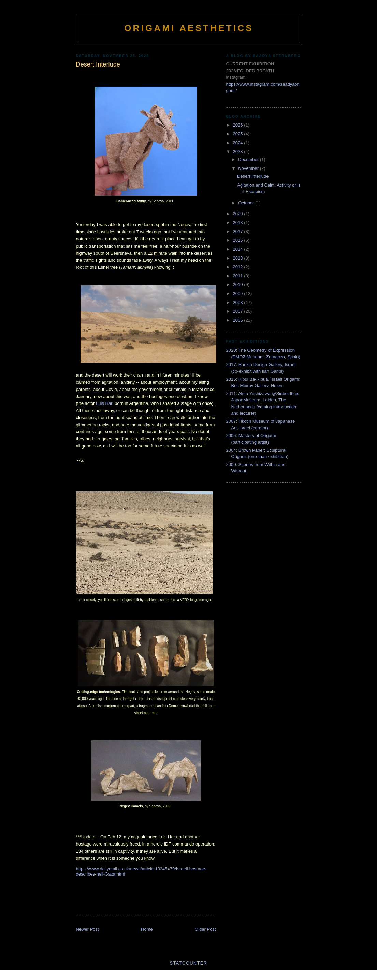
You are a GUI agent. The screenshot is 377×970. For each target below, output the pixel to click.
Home (147, 929)
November (249, 168)
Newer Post (87, 929)
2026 (238, 125)
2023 (238, 151)
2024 (238, 142)
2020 (238, 213)
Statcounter (188, 963)
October (246, 202)
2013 (238, 258)
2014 (238, 249)
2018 (238, 222)
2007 (238, 311)
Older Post (205, 929)
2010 (238, 284)
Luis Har (104, 403)
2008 (238, 302)
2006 (238, 320)
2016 (238, 240)
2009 (238, 293)
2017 (238, 231)
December (249, 159)
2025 (238, 133)
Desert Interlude (253, 176)
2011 (238, 275)
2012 (238, 266)
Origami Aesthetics (188, 28)
